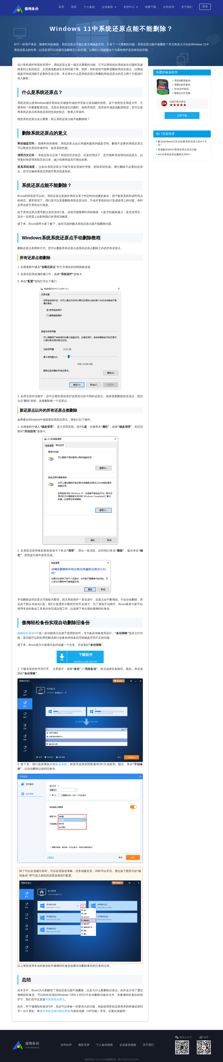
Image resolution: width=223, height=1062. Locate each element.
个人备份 (89, 6)
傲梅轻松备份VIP (28, 631)
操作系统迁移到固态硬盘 (55, 1009)
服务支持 (83, 1043)
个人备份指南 (104, 1043)
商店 (74, 6)
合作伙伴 (168, 6)
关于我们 (186, 6)
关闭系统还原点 (55, 997)
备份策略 (61, 762)
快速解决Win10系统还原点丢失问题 (177, 147)
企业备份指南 (127, 1043)
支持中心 (128, 6)
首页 (61, 6)
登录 (205, 6)
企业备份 (107, 6)
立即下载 (182, 113)
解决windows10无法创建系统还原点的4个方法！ (182, 141)
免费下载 (150, 6)
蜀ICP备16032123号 (128, 1058)
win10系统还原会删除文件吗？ (174, 152)
